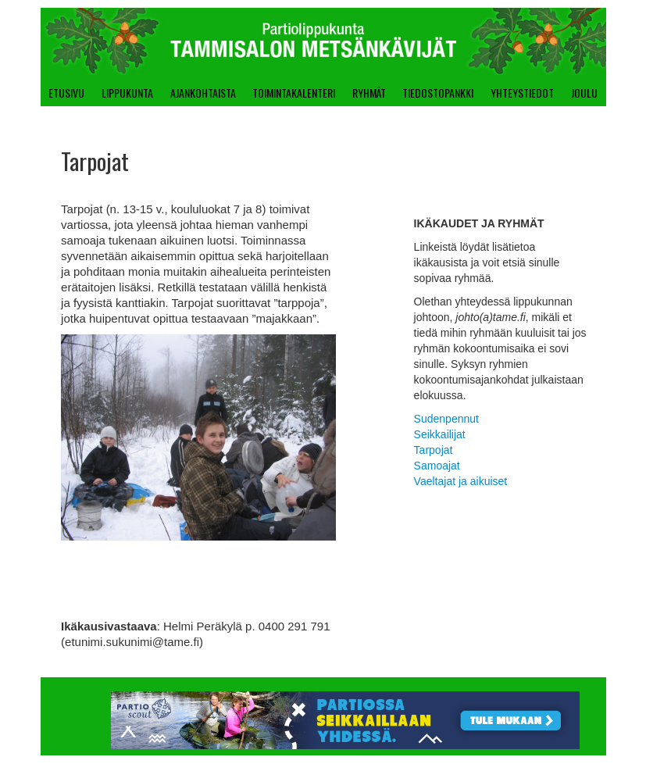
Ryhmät (369, 92)
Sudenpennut (446, 418)
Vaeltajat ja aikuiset (461, 481)
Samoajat (437, 465)
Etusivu (66, 92)
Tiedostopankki (437, 92)
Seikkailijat (440, 434)
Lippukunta (127, 92)
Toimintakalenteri (293, 92)
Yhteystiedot (522, 92)
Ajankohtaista (203, 92)
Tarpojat (433, 450)
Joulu (584, 92)
